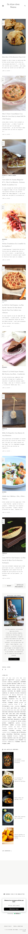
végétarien (11, 741)
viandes (17, 741)
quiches (4, 726)
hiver (15, 704)
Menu (15, 708)
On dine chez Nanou (13, 929)
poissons (5, 725)
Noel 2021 (14, 711)
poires (18, 723)
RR (25, 736)
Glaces (16, 702)
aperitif (4, 680)
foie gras (23, 700)
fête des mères (21, 698)
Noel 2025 (16, 713)
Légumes (23, 706)
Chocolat (4, 553)
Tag (25, 739)
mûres (15, 710)
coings (4, 687)
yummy (8, 743)
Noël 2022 (20, 711)
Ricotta (15, 736)
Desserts (4, 239)
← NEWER (8, 585)
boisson (4, 683)
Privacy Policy (8, 926)
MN (25, 708)
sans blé (15, 737)
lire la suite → (7, 70)
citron (18, 685)
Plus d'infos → (14, 659)
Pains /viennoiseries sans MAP (14, 715)
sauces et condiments (8, 739)
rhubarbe (9, 736)
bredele (9, 683)
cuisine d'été (16, 689)
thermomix (4, 741)
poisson (24, 723)
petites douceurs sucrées (17, 719)
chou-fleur (12, 685)
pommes (12, 724)
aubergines (16, 681)
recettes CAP (12, 728)
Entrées (4, 492)
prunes (24, 724)
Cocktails (23, 685)
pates (19, 717)
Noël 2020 (8, 711)
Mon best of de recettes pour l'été (13, 57)
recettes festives (13, 734)
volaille (23, 741)
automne (23, 681)
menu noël (21, 708)
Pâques (4, 717)
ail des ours (10, 678)
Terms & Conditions (18, 926)
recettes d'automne (8, 730)
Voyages (4, 743)
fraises (4, 702)
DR (19, 697)
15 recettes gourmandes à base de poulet (19, 760)
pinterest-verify (6, 721)
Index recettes (15, 706)
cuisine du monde (13, 691)
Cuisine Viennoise (20, 693)
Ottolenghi (23, 713)
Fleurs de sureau (12, 700)
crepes (9, 689)
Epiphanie (11, 698)
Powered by (14, 913)
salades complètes (7, 737)
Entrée (24, 696)
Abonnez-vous (14, 909)
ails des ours (21, 678)
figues (4, 700)
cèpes (24, 683)
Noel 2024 (9, 713)
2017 (3, 678)
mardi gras (10, 708)
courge (8, 687)
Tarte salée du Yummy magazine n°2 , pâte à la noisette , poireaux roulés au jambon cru (13, 182)
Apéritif (4, 428)
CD (21, 683)
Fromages (10, 702)
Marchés (4, 708)
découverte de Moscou (9, 694)
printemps (18, 724)
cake (18, 683)
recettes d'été (21, 730)
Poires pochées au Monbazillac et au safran (19, 836)
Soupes (21, 739)
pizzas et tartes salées (9, 175)
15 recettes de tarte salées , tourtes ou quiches (19, 779)
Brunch (14, 683)
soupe (16, 739)
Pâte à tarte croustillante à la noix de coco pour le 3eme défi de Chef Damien (13, 116)
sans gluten (22, 737)
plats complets (8, 723)
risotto (21, 736)
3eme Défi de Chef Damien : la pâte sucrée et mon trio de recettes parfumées (13, 560)
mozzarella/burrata (7, 710)
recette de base (14, 726)
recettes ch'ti (22, 728)
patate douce (12, 717)
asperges (18, 679)
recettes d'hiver (6, 732)
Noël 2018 (20, 710)
